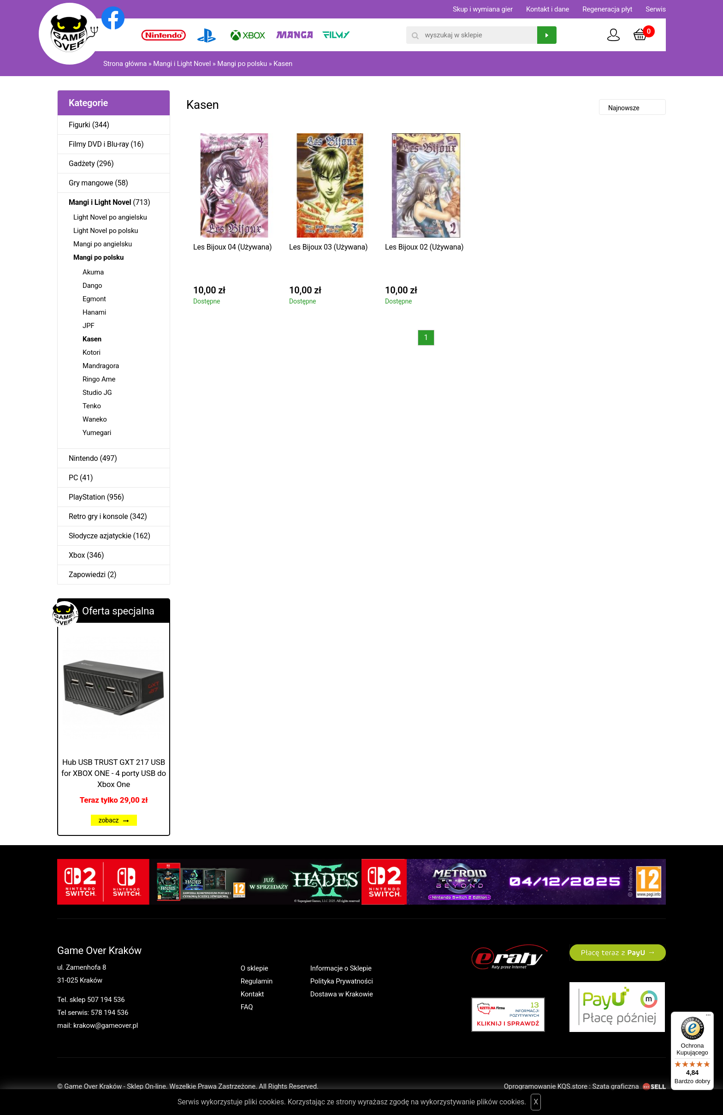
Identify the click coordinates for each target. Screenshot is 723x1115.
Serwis (656, 9)
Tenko (92, 406)
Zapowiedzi (87, 574)
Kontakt (252, 994)
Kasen (282, 64)
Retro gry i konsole (98, 516)
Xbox (77, 555)
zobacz (114, 820)
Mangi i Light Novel (182, 64)
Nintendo (83, 458)
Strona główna (125, 64)
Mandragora (101, 366)
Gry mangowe (91, 183)
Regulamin (257, 981)
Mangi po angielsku (102, 244)
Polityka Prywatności (341, 981)
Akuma (93, 272)
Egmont (94, 299)
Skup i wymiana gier (483, 9)
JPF (89, 326)
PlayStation (87, 497)
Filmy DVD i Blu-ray (99, 144)
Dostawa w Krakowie (341, 994)
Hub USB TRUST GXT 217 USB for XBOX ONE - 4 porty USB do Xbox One (113, 773)
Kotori (92, 352)
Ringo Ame (99, 379)
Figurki (79, 124)
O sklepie (254, 968)
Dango (92, 285)
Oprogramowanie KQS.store (545, 1086)
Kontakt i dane (547, 9)
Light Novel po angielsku (110, 217)
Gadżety (82, 163)
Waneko (95, 419)
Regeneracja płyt (607, 9)
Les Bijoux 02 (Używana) (424, 247)
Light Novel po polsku (105, 231)
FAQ (247, 1007)
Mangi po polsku (242, 64)
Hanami (94, 312)
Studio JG (97, 392)
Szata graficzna (629, 1086)
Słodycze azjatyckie (100, 535)
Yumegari (97, 433)
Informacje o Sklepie (341, 968)
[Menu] (708, 1017)
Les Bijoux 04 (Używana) (232, 247)
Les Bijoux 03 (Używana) (328, 247)
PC (73, 477)
